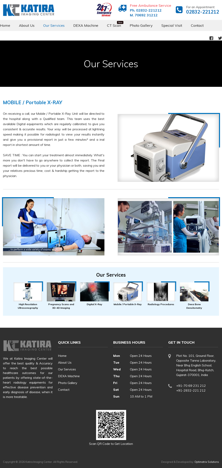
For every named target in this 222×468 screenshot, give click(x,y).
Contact (197, 25)
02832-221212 (202, 12)
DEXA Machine (85, 25)
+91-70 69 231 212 (191, 386)
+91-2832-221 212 (191, 390)
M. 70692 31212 (144, 15)
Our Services (54, 25)
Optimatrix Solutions (206, 461)
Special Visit (171, 25)
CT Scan (114, 25)
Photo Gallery (141, 25)
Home (5, 25)
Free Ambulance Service (150, 5)
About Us (26, 25)
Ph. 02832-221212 (146, 10)
